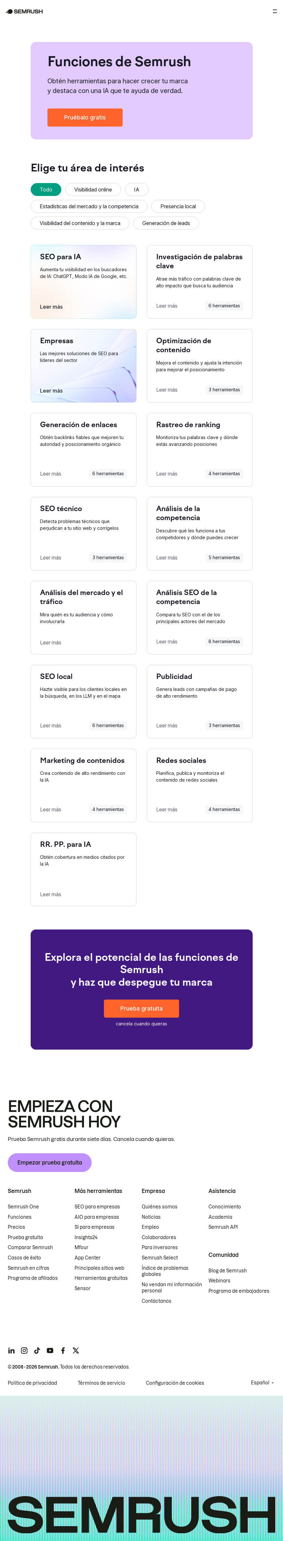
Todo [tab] (46, 189)
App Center (88, 1257)
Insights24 (86, 1237)
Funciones (20, 1217)
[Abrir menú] (275, 11)
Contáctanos (156, 1301)
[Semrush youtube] (50, 1350)
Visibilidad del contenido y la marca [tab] (80, 223)
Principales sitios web (99, 1268)
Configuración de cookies (175, 1383)
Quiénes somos (159, 1206)
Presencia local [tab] (178, 206)
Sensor (83, 1288)
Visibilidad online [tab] (93, 189)
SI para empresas (95, 1227)
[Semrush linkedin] (11, 1350)
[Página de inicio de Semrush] (24, 11)
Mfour (81, 1247)
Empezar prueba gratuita (49, 1163)
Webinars (219, 1280)
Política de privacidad (32, 1383)
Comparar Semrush (30, 1247)
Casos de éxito (24, 1257)
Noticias (151, 1217)
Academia (220, 1217)
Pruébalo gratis (85, 117)
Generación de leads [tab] (166, 223)
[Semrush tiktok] (37, 1350)
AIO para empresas (97, 1217)
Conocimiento (224, 1206)
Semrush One (23, 1206)
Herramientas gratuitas (101, 1278)
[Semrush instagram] (24, 1350)
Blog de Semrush (227, 1270)
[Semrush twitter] (75, 1350)
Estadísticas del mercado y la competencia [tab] (89, 206)
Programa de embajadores (238, 1291)
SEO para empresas (97, 1206)
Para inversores (160, 1247)
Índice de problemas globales (165, 1271)
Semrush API (223, 1227)
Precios (16, 1227)
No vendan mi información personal (172, 1288)
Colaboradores (159, 1237)
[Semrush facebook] (62, 1350)
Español (260, 1382)
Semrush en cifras (28, 1268)
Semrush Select (160, 1257)
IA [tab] (136, 189)
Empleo (150, 1227)
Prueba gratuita (141, 1008)
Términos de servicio (101, 1383)
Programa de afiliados (33, 1278)
